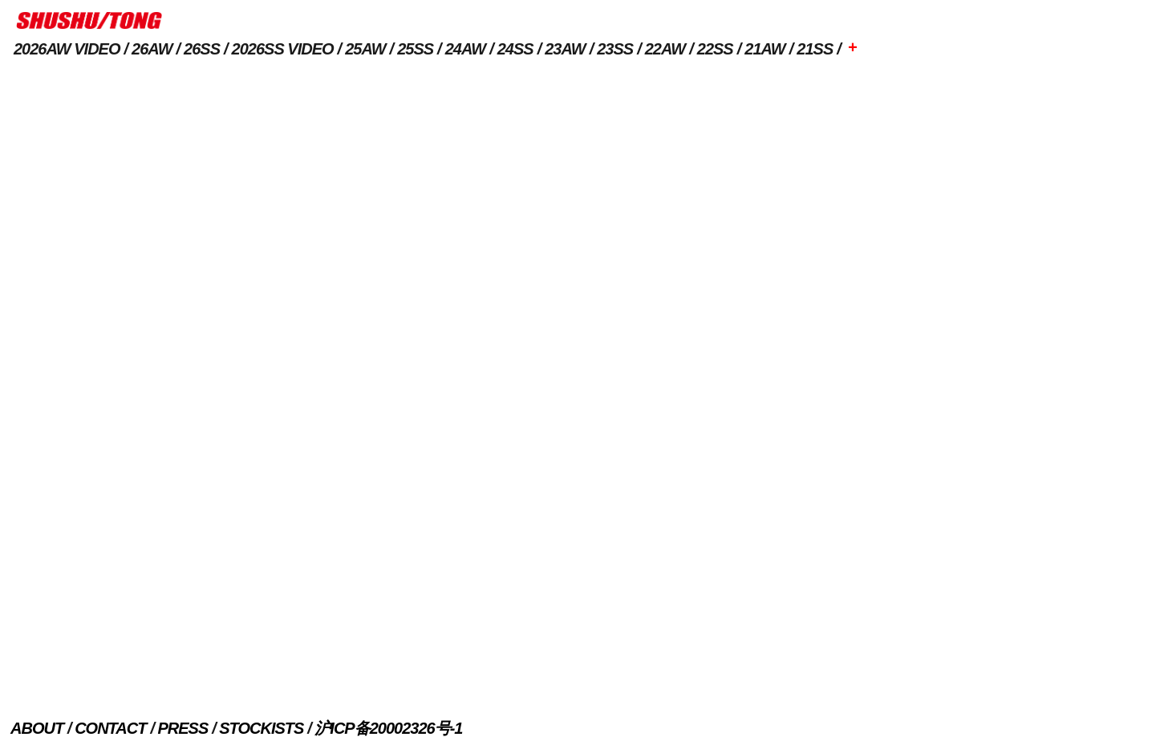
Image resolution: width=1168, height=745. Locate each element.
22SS (715, 49)
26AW (152, 49)
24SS (515, 49)
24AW (465, 49)
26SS (202, 49)
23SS (615, 49)
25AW (365, 49)
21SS (815, 49)
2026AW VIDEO (67, 49)
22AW (665, 49)
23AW (565, 49)
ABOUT (36, 728)
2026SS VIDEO (283, 49)
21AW (764, 49)
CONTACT (110, 728)
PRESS (182, 728)
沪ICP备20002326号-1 (388, 728)
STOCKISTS (261, 728)
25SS (415, 49)
